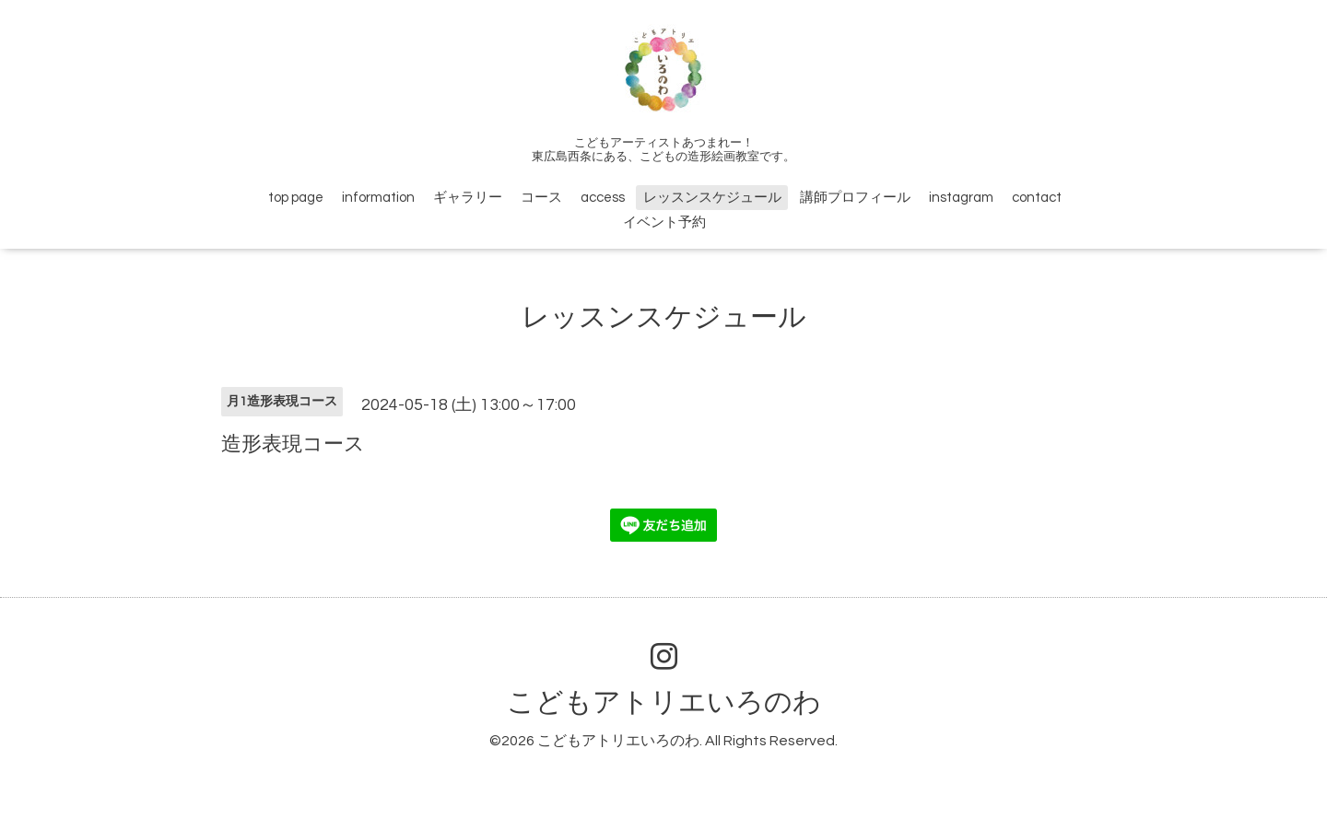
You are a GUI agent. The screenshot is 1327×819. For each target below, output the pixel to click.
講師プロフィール (855, 198)
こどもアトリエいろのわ (664, 702)
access (603, 198)
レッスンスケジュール (712, 198)
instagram (961, 198)
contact (1037, 198)
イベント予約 (664, 222)
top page (295, 198)
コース (541, 198)
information (378, 198)
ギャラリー (467, 198)
